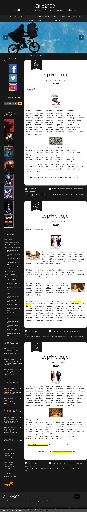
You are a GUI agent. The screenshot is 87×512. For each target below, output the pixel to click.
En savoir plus (16, 510)
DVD (35, 336)
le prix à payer (51, 194)
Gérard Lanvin (80, 336)
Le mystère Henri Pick (11, 371)
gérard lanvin (69, 468)
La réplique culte (35, 20)
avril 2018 (8, 473)
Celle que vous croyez (11, 362)
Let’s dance (7, 400)
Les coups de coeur (11, 271)
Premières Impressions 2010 (13, 301)
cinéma (31, 194)
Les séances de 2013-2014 (13, 263)
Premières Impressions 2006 (13, 284)
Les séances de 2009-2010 (13, 255)
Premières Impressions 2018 (13, 330)
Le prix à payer (56, 74)
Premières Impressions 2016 (13, 326)
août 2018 (7, 468)
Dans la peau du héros (71, 16)
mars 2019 (7, 455)
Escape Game (8, 439)
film (35, 194)
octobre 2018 (8, 464)
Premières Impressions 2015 (13, 322)
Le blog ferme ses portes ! (12, 350)
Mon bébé (7, 381)
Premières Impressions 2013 (13, 314)
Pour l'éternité (54, 20)
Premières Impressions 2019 (13, 334)
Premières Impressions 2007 (13, 288)
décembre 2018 (9, 462)
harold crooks (62, 194)
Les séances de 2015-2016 (13, 268)
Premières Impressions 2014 (13, 318)
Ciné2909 (45, 6)
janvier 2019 (8, 460)
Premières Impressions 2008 (13, 293)
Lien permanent (31, 189)
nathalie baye (60, 468)
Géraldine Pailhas (68, 336)
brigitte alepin (72, 194)
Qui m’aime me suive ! (11, 391)
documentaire (42, 194)
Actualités (8, 239)
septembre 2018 (9, 466)
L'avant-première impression (12, 280)
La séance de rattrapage (45, 16)
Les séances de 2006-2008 (13, 251)
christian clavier (49, 468)
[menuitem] (19, 16)
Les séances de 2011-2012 (13, 259)
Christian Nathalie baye (54, 336)
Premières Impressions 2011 (13, 305)
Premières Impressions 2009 (13, 297)
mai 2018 (7, 471)
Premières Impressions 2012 (13, 309)
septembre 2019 (9, 453)
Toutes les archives (10, 476)
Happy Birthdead (9, 429)
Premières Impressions (19, 16)
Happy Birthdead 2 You (11, 420)
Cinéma (31, 336)
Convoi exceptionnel (10, 410)
